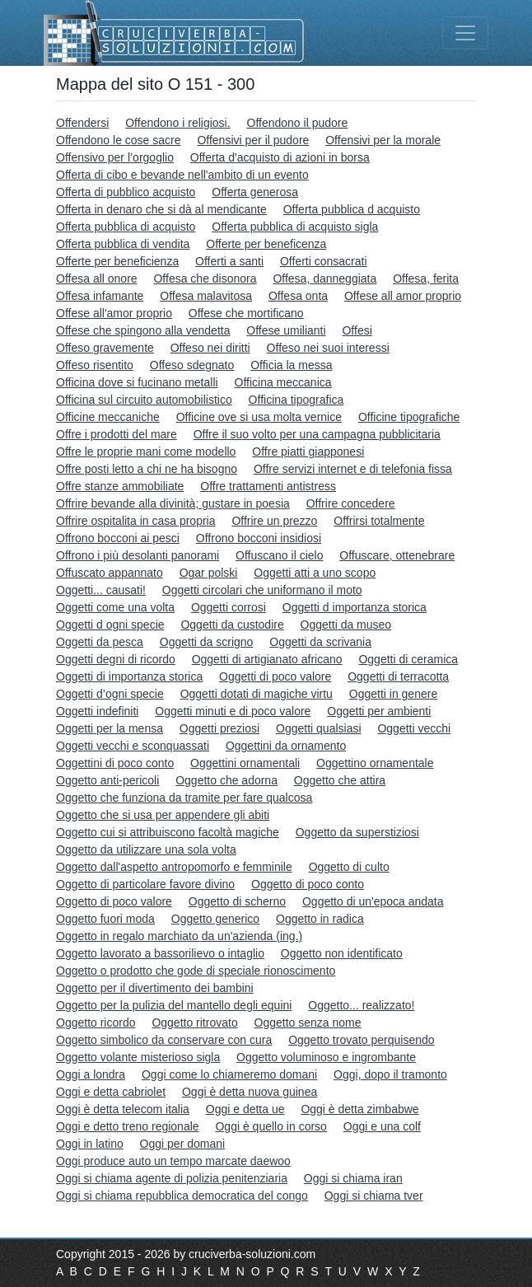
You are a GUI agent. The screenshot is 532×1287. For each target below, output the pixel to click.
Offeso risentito (94, 365)
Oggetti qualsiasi (319, 728)
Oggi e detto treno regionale (127, 1126)
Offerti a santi (229, 261)
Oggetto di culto (349, 866)
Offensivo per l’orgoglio (115, 157)
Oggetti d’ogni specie (110, 693)
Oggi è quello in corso (270, 1126)
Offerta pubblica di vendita (122, 243)
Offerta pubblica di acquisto (125, 226)
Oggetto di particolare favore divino (145, 884)
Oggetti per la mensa (109, 728)
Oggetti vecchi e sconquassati (132, 745)
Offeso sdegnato (192, 365)
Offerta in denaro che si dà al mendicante (161, 209)
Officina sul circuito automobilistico (144, 399)
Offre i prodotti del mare (116, 434)
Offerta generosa (255, 192)
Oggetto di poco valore (114, 901)
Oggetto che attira (339, 780)
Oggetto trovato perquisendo (361, 1039)
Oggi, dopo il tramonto (390, 1074)
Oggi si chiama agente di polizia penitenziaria (171, 1178)
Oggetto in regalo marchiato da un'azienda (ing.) (179, 936)
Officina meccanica (283, 382)
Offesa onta (298, 295)
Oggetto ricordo (96, 1022)
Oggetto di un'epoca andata (373, 901)
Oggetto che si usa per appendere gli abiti (162, 814)
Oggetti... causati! (101, 590)
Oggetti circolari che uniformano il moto (262, 590)
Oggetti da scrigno (207, 641)
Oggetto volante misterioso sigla (138, 1057)
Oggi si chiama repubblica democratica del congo (182, 1195)
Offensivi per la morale (383, 140)
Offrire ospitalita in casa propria (136, 520)
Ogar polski (209, 572)
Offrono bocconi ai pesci (118, 538)
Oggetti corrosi (228, 607)
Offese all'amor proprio (114, 313)
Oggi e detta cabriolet (111, 1091)
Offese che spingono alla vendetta (143, 330)
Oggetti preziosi (219, 728)
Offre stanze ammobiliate (120, 486)
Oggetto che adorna (226, 780)
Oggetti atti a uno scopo (315, 572)
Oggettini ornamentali (245, 763)
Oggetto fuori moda (105, 918)
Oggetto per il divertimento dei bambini (155, 987)
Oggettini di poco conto (115, 763)
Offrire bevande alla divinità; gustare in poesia (173, 503)
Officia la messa (291, 365)
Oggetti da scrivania (320, 641)
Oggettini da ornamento (286, 745)
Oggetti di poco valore (275, 676)
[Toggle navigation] (465, 32)
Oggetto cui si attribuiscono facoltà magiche (167, 832)
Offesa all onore (97, 278)
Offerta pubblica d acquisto (351, 209)
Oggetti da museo (346, 624)
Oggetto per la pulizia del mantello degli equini (174, 1005)
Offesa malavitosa (206, 295)
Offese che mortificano (246, 313)
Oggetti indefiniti (97, 711)
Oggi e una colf (382, 1126)
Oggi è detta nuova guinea (249, 1091)
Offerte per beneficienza (117, 261)
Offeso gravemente (105, 347)
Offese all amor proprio (402, 295)
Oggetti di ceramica (408, 659)
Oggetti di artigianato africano (267, 659)
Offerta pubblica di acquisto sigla (295, 226)
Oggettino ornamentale (374, 763)
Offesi (356, 330)
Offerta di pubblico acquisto (125, 192)
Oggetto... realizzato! (361, 1005)
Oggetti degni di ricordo (115, 659)
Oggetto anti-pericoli (107, 780)
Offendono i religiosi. (177, 122)
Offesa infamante (99, 295)
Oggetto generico (215, 918)
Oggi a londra (90, 1074)
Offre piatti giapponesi (308, 451)
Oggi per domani (183, 1143)
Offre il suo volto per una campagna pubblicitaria (317, 434)
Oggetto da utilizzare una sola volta (146, 849)
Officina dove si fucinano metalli (137, 382)
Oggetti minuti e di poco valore (232, 711)
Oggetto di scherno (237, 901)
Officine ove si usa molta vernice (259, 417)
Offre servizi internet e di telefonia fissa (353, 468)
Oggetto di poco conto (307, 884)
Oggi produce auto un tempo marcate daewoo (173, 1161)
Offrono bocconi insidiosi (258, 538)
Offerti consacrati (323, 261)
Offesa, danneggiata (324, 278)
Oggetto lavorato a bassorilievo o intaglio (160, 953)
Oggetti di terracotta (398, 676)
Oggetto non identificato (342, 953)
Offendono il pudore (297, 122)
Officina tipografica (296, 399)
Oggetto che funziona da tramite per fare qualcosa (184, 797)
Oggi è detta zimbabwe (359, 1109)
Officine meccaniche (108, 417)
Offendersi (82, 122)
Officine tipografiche (409, 417)
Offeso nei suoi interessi (328, 347)
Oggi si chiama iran (353, 1178)
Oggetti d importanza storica (354, 607)
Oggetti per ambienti (379, 711)
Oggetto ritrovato (194, 1022)
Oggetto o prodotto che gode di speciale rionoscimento (195, 970)
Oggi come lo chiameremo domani (229, 1074)
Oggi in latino (90, 1143)
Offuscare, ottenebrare (397, 555)
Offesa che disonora (204, 278)
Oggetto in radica (320, 918)
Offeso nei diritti (210, 347)
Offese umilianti (285, 330)
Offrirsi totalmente (379, 520)
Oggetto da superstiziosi (357, 832)
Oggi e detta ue (245, 1109)
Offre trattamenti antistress (268, 486)
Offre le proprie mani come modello (146, 451)
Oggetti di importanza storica (129, 676)
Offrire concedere (350, 503)
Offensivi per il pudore (253, 140)
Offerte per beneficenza (266, 243)
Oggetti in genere (393, 693)
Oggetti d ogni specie (110, 624)
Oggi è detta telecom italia (122, 1109)
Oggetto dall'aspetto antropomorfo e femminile (174, 866)
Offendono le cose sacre (118, 140)
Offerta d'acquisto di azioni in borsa (280, 157)
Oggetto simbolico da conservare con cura (164, 1039)
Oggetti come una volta (115, 607)
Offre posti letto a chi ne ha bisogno (146, 468)
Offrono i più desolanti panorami (137, 555)
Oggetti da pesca (99, 641)
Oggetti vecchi (413, 728)
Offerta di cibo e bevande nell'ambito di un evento (182, 174)
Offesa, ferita (426, 278)
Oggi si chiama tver (373, 1195)
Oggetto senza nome (308, 1022)
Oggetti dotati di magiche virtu (256, 693)
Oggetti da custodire (231, 624)
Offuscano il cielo (279, 555)
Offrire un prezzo (274, 520)
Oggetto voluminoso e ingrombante (326, 1057)
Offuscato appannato (109, 572)
